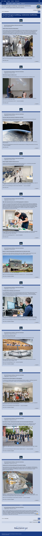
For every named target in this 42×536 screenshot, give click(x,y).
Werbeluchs (7, 534)
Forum (8, 1)
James (21, 69)
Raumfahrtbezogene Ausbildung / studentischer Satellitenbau (13, 25)
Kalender (14, 3)
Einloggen (18, 3)
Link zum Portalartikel (28, 58)
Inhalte (5, 1)
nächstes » (38, 10)
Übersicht (3, 3)
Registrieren (23, 3)
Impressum (19, 533)
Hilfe (7, 3)
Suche (10, 3)
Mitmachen (17, 1)
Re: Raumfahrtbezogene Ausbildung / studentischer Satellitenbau (14, 71)
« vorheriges (35, 10)
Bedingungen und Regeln (14, 533)
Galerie (12, 1)
